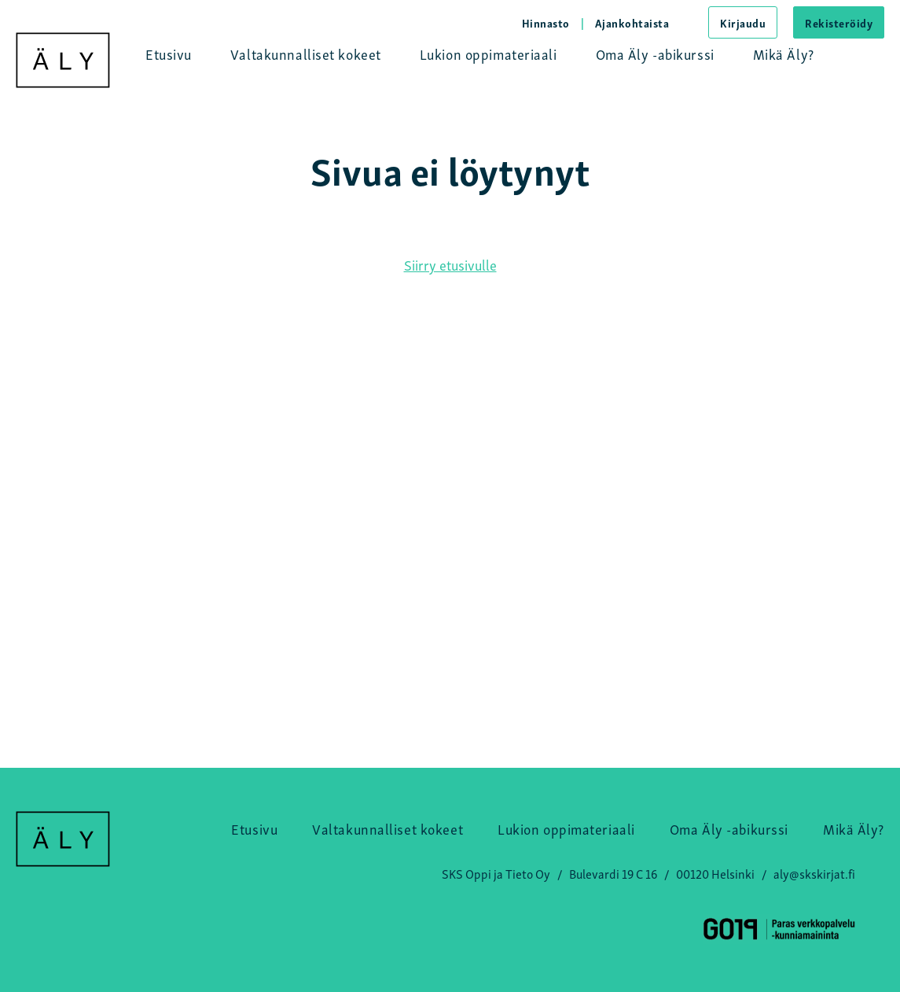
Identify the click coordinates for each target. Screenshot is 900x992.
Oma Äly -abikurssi (655, 53)
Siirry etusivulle (450, 264)
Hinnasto (546, 22)
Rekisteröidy (838, 22)
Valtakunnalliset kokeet (305, 53)
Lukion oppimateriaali (488, 53)
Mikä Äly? (783, 53)
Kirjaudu (743, 22)
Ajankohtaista (632, 22)
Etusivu (168, 53)
